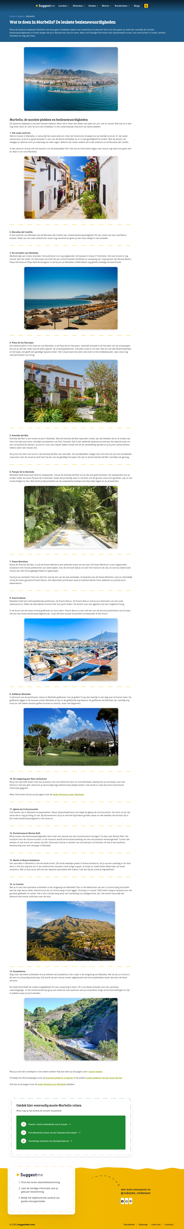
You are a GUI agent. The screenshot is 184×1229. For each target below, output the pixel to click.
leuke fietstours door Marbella (68, 794)
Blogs (137, 5)
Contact (169, 1224)
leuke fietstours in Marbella (52, 1084)
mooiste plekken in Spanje (59, 1077)
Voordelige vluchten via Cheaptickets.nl (48, 1141)
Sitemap (143, 1224)
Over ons (156, 1224)
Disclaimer (129, 1224)
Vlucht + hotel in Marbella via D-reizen (47, 1124)
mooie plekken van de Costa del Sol (104, 1077)
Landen (62, 5)
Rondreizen (121, 5)
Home (12, 16)
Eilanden (78, 5)
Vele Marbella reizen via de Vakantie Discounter (52, 1132)
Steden (92, 5)
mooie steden (95, 1071)
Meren (105, 5)
